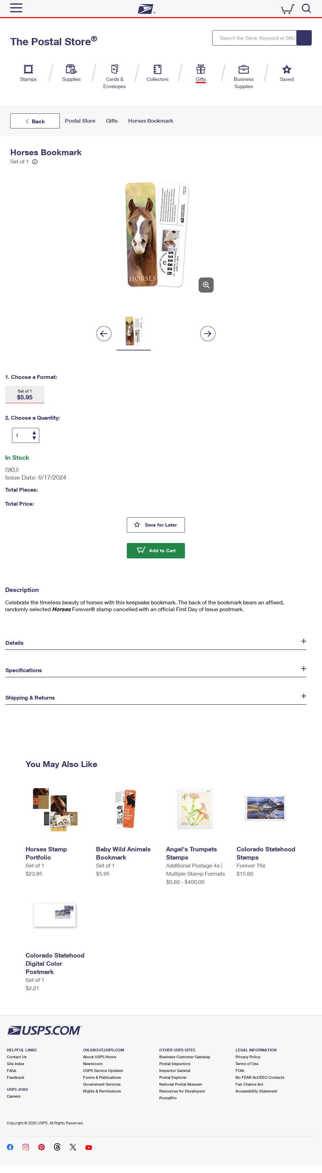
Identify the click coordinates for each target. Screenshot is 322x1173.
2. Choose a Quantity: (32, 417)
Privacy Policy (248, 1056)
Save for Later (165, 524)
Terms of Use (247, 1063)
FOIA (240, 1070)
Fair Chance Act (249, 1084)
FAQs (11, 1070)
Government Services (102, 1084)
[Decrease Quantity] (33, 437)
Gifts (112, 121)
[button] (24, 394)
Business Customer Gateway (184, 1056)
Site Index (15, 1063)
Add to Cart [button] (162, 550)
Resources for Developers (182, 1091)
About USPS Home (99, 1056)
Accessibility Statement (256, 1091)
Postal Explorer (173, 1077)
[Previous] (103, 333)
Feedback (15, 1077)
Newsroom (93, 1063)
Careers (14, 1096)
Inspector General (174, 1070)
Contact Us (17, 1056)
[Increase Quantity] (34, 433)
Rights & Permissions (102, 1091)
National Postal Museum (180, 1084)
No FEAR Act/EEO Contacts (260, 1077)
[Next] (207, 333)
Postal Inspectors (174, 1063)
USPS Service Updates (103, 1070)
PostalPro (168, 1098)
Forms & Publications (102, 1077)
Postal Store (80, 121)
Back (38, 121)
